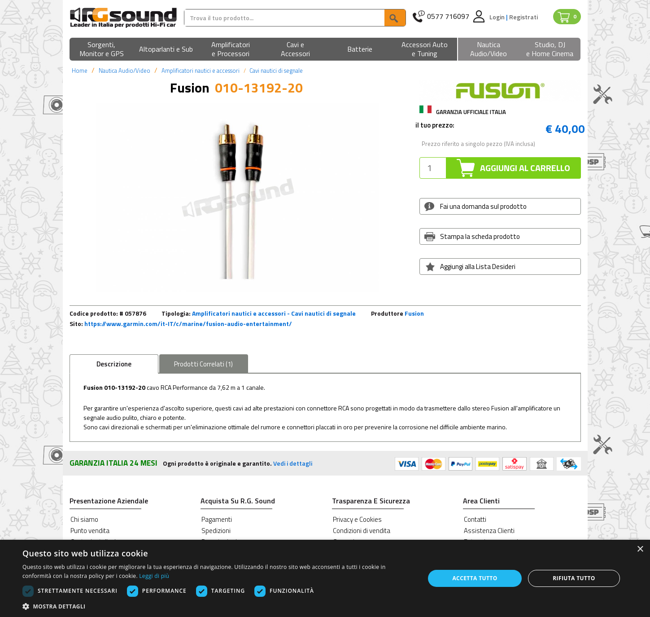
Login (497, 17)
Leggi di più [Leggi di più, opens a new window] (154, 576)
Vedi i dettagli (292, 463)
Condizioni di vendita (361, 530)
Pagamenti (216, 519)
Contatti (475, 519)
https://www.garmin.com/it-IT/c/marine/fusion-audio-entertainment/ (188, 323)
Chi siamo (84, 519)
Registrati (523, 17)
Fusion (414, 313)
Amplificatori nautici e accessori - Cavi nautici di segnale (274, 313)
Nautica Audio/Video (124, 70)
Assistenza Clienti (489, 530)
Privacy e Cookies (357, 519)
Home (79, 70)
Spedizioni (216, 530)
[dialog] (325, 578)
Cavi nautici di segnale (276, 70)
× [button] (640, 549)
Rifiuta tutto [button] (574, 578)
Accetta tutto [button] (474, 578)
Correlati (203, 364)
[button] (101, 50)
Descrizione (113, 364)
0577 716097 (448, 16)
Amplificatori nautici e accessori (200, 70)
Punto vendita (89, 530)
